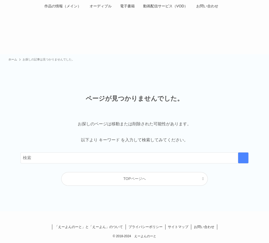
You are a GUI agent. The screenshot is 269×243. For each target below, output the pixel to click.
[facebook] (128, 217)
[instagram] (140, 217)
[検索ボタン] (226, 6)
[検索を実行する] (243, 157)
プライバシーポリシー (145, 227)
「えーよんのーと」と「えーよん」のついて (89, 227)
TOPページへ (134, 179)
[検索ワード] (134, 157)
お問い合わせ (204, 227)
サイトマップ (178, 227)
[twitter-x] (134, 217)
